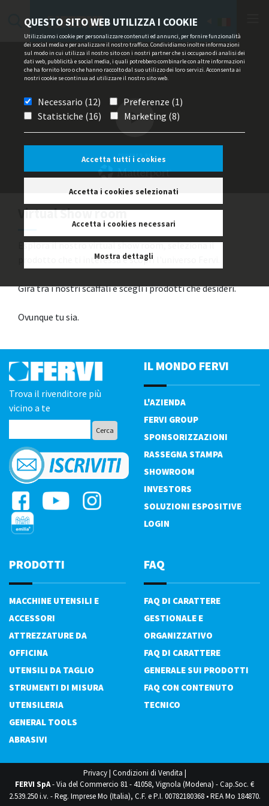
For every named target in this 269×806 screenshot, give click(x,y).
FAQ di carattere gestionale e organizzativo (182, 618)
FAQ (154, 564)
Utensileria (36, 704)
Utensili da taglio (51, 670)
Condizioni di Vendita (148, 773)
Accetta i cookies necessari (124, 224)
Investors (168, 488)
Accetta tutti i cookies (123, 159)
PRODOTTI (37, 564)
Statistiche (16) (69, 116)
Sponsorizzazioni (186, 436)
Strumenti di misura (56, 687)
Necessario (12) (69, 102)
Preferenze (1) (153, 102)
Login (157, 523)
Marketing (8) (152, 116)
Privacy (95, 773)
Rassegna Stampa (183, 454)
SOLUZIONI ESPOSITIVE (192, 506)
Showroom (169, 471)
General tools (43, 722)
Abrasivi (28, 739)
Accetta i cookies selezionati (124, 192)
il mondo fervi (186, 365)
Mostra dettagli (123, 256)
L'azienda (165, 402)
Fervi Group (171, 419)
